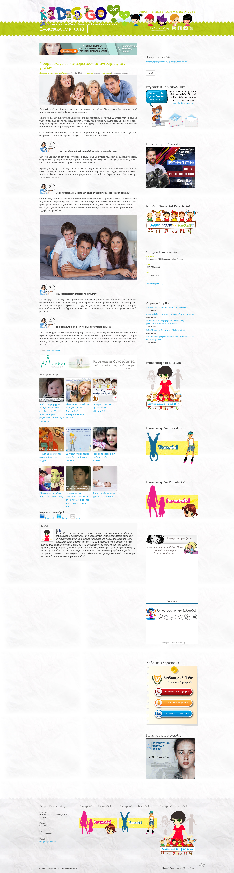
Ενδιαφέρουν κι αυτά (119, 73)
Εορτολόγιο (172, 601)
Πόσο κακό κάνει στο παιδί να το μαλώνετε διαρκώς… (169, 308)
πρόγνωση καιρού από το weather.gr (172, 643)
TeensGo (157, 11)
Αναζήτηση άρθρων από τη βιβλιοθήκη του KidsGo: (166, 62)
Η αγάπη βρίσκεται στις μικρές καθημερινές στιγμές (50, 457)
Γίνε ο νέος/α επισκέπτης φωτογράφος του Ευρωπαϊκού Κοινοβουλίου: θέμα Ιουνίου (77, 411)
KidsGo (144, 11)
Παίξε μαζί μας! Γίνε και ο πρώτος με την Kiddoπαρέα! (104, 407)
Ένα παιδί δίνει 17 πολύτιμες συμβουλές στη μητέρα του (170, 314)
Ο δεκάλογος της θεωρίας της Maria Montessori (166, 330)
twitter (63, 518)
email (76, 518)
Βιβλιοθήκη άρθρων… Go (180, 11)
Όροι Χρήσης (189, 868)
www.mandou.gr (53, 350)
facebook (47, 518)
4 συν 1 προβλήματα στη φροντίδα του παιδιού (104, 495)
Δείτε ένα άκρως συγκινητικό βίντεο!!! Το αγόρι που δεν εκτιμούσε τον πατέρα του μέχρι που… (77, 500)
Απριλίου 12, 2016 (74, 73)
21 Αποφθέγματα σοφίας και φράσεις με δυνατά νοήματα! (77, 457)
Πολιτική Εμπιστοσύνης (171, 868)
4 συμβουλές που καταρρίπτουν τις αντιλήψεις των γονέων (82, 65)
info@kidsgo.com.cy (183, 103)
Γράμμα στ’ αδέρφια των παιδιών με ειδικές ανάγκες (104, 457)
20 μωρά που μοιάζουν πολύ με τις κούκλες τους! (51, 495)
